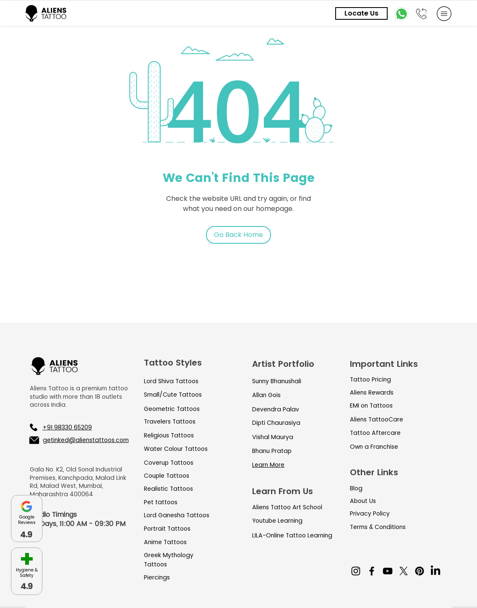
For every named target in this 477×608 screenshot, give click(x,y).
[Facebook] (372, 571)
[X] (403, 571)
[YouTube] (388, 571)
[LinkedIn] (435, 571)
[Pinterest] (419, 571)
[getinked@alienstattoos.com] (78, 440)
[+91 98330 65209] (73, 427)
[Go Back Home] (238, 235)
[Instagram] (356, 571)
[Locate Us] (361, 13)
